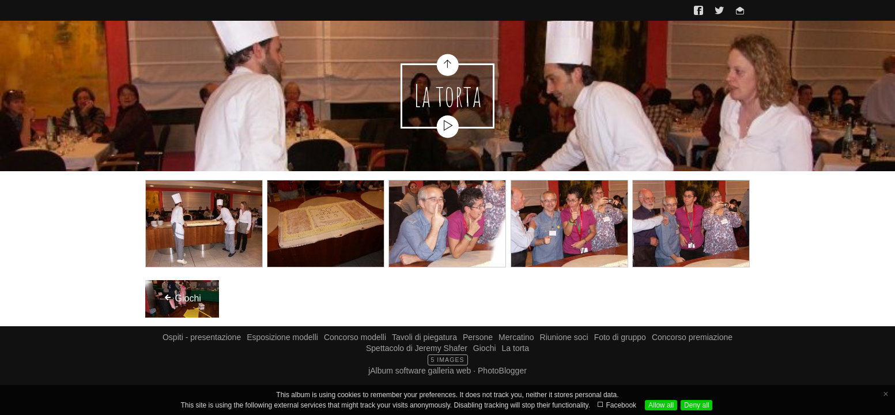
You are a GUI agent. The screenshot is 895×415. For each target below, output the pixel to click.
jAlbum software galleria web (419, 370)
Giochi (484, 348)
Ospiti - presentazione (202, 337)
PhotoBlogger (502, 370)
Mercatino (516, 337)
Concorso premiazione (692, 337)
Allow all (661, 405)
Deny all (696, 405)
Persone (478, 337)
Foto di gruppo (620, 337)
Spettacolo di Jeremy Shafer (416, 348)
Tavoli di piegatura (424, 337)
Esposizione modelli (282, 337)
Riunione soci (564, 337)
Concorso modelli (355, 337)
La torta (515, 348)
